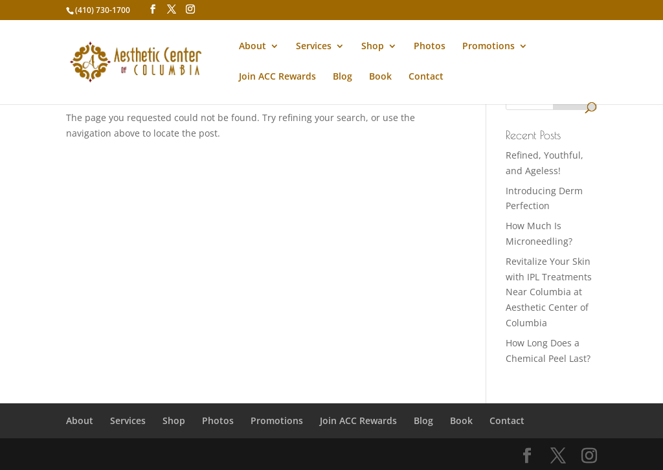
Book (380, 77)
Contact (426, 77)
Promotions (488, 46)
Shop (372, 46)
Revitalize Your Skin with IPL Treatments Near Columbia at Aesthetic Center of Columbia (549, 292)
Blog (342, 77)
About (252, 46)
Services (314, 46)
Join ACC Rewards (277, 77)
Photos (429, 46)
